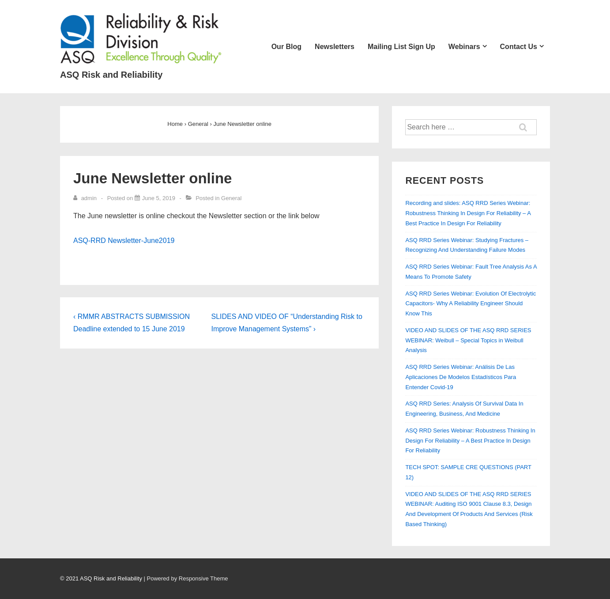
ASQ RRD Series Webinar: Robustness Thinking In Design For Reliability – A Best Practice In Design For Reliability (470, 440)
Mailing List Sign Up (401, 46)
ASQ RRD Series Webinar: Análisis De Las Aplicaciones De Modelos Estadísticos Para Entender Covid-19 (460, 377)
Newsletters (334, 46)
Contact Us (518, 46)
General (231, 198)
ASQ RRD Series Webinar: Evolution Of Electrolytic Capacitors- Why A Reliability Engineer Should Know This (470, 303)
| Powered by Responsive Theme (186, 578)
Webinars (464, 46)
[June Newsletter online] (158, 198)
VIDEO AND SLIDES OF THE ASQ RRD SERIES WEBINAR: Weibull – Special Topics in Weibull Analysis (468, 340)
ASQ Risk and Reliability (111, 75)
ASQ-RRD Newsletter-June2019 (123, 240)
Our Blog (286, 46)
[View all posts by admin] (85, 198)
